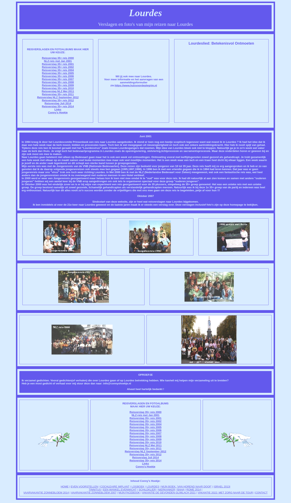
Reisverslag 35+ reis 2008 (58, 82)
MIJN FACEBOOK (129, 492)
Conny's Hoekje (58, 112)
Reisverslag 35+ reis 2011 (58, 94)
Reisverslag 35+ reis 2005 (58, 73)
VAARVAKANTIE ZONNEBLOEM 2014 (46, 492)
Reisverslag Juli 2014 (58, 103)
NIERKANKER (166, 489)
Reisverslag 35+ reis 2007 (58, 79)
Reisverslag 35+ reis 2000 (58, 58)
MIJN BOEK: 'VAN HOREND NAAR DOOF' (186, 486)
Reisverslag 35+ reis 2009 (58, 85)
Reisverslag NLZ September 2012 (58, 97)
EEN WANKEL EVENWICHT (120, 489)
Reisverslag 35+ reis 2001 (58, 64)
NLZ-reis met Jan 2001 (58, 61)
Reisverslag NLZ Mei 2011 (58, 91)
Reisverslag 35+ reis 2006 (58, 76)
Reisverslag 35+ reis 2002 (58, 67)
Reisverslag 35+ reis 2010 (58, 88)
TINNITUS (95, 489)
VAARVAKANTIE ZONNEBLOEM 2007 (93, 492)
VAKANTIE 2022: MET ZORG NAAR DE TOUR (225, 492)
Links (57, 109)
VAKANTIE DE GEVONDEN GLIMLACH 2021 (169, 492)
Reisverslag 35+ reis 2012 (58, 100)
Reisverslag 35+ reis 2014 (58, 106)
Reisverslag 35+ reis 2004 (58, 70)
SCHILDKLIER (147, 489)
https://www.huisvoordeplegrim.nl (136, 85)
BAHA (180, 489)
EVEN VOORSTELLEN (84, 486)
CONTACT (261, 492)
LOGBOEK (138, 486)
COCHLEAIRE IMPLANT (114, 486)
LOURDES (153, 486)
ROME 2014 (193, 489)
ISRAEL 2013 (222, 486)
